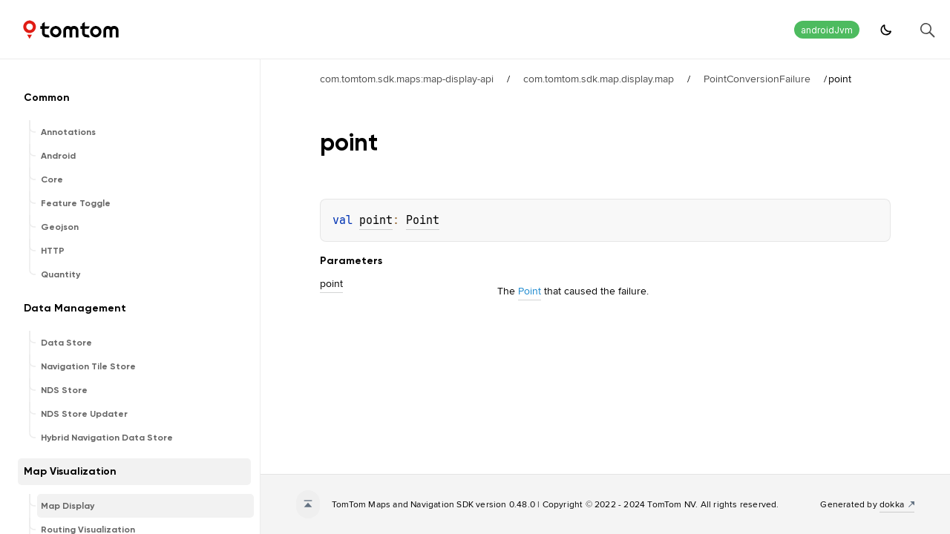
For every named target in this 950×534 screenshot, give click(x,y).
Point (422, 220)
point (376, 220)
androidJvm (827, 30)
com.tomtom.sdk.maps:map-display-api (407, 78)
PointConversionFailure (757, 78)
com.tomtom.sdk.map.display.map (598, 78)
